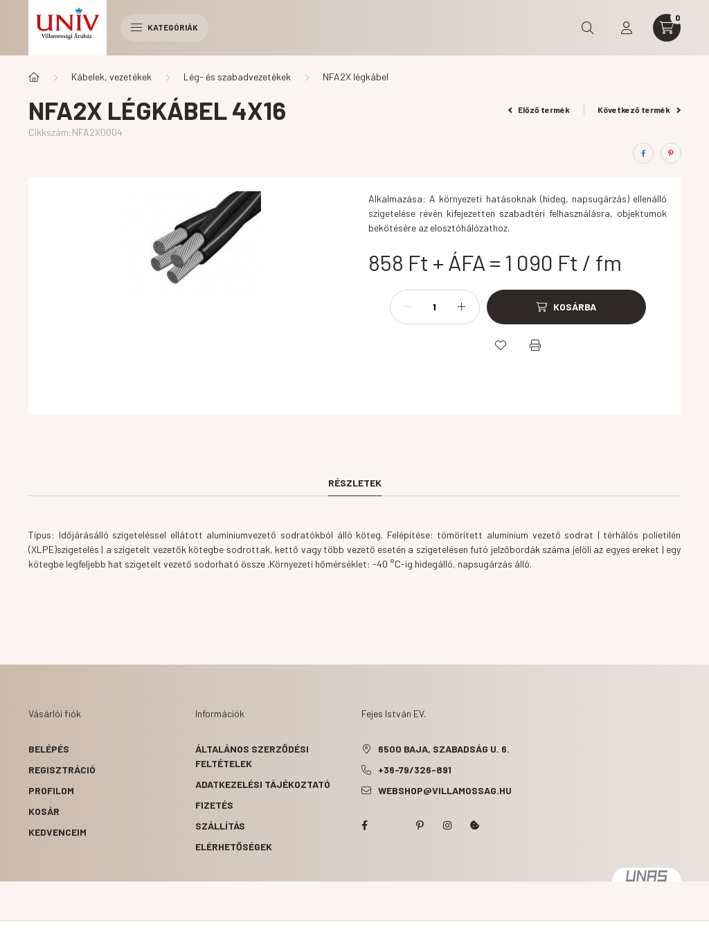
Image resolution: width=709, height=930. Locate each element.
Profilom (51, 790)
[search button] (588, 28)
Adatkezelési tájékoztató (262, 784)
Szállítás (220, 826)
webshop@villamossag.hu (445, 790)
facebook (364, 825)
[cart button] (667, 28)
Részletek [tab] (355, 483)
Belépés (48, 749)
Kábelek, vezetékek (111, 76)
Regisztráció (62, 769)
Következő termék (639, 109)
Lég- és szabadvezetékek (237, 76)
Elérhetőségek (233, 846)
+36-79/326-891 (414, 769)
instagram (447, 825)
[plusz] (461, 307)
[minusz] (407, 307)
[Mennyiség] (435, 307)
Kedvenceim (57, 832)
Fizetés (214, 805)
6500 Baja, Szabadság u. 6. (444, 749)
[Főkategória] (33, 77)
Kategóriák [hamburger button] (164, 27)
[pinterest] (671, 153)
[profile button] (626, 28)
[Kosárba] (566, 307)
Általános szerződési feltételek (252, 756)
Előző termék (539, 109)
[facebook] (643, 153)
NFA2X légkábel (355, 76)
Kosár (44, 811)
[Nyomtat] (535, 345)
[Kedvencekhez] (500, 345)
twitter (392, 825)
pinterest (419, 825)
